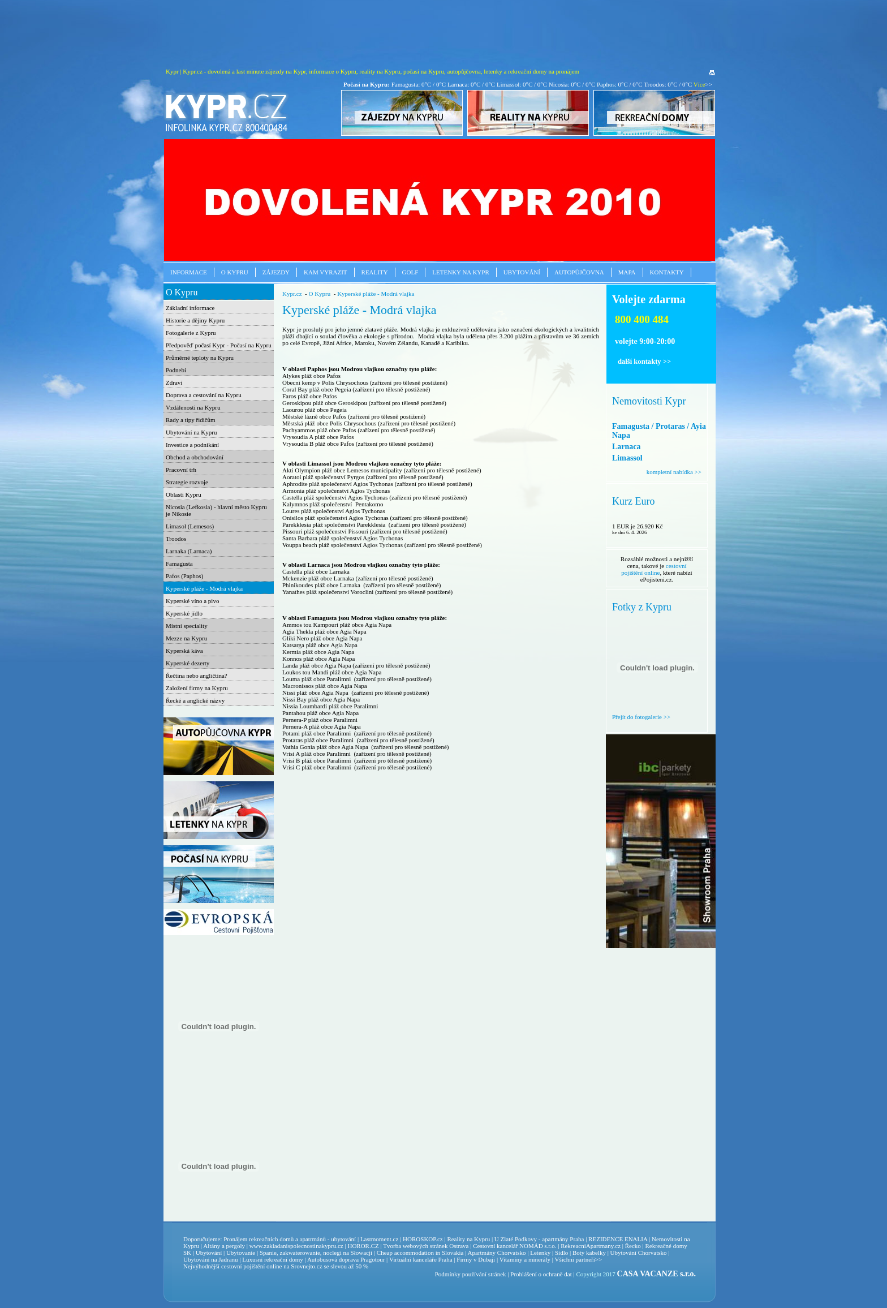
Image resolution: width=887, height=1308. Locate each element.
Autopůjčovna (579, 272)
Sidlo (561, 1252)
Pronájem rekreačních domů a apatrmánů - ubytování (289, 1239)
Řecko (633, 1245)
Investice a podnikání (192, 444)
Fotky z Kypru (641, 607)
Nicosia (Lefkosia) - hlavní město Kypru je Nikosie (216, 510)
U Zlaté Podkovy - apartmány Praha (539, 1239)
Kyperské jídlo (184, 613)
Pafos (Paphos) (184, 576)
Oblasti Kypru (183, 494)
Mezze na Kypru (186, 638)
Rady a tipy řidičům (191, 419)
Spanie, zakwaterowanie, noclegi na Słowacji (316, 1252)
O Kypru (234, 272)
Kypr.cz (292, 293)
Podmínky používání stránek (470, 1274)
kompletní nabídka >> (674, 471)
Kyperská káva (184, 650)
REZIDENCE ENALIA (617, 1239)
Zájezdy (276, 272)
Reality (374, 272)
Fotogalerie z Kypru (191, 332)
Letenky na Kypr (460, 272)
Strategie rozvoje (187, 482)
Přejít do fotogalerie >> (641, 716)
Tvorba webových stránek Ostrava (425, 1245)
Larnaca (626, 446)
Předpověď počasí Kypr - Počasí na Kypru (219, 345)
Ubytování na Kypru (191, 432)
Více (699, 84)
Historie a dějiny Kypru (195, 320)
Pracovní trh (181, 469)
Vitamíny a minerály (525, 1259)
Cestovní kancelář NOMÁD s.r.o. (514, 1245)
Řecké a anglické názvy (195, 700)
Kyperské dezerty (187, 663)
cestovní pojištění (243, 1266)
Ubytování (521, 272)
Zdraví (174, 382)
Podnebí (176, 370)
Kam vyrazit (325, 272)
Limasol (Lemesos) (190, 526)
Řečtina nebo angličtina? (196, 675)
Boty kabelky (589, 1252)
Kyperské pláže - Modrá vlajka (204, 588)
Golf (410, 272)
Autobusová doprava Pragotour (346, 1259)
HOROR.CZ (362, 1245)
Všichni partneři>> (578, 1259)
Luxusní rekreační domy (272, 1259)
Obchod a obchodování (194, 457)
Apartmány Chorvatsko (497, 1252)
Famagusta (179, 563)
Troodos (176, 538)
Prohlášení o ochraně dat (540, 1274)
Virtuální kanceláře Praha (421, 1259)
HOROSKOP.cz (423, 1239)
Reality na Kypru (468, 1239)
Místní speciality (187, 625)
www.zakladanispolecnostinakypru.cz (296, 1245)
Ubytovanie (241, 1252)
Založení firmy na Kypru (197, 688)
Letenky (540, 1252)
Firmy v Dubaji (476, 1259)
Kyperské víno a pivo (192, 600)
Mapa (627, 272)
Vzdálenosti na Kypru (193, 407)
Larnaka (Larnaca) (189, 551)
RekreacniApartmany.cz (591, 1245)
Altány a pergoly (224, 1245)
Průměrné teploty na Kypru (200, 357)
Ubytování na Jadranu (210, 1259)
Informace (188, 272)
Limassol (627, 458)
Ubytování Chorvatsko (638, 1252)
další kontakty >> (644, 361)
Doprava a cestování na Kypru (204, 394)
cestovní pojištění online (653, 569)
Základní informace (190, 307)
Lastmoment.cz (379, 1239)
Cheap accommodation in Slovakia (420, 1252)
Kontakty (667, 272)
